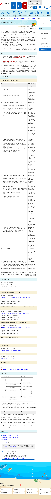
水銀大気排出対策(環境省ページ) (11, 435)
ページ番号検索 (35, 7)
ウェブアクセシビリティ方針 (45, 493)
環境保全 (19, 18)
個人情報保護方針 (30, 492)
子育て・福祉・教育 (14, 16)
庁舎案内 (41, 489)
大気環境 (23, 18)
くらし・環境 (3, 15)
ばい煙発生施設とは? (44, 36)
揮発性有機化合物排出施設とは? (45, 42)
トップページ (8, 18)
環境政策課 (4, 439)
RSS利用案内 (17, 492)
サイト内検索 (30, 7)
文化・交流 (20, 15)
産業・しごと (25, 15)
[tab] (30, 7)
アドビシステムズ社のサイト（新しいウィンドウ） (13, 446)
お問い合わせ (16, 489)
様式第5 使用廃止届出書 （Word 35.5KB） (11, 350)
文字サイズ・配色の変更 (34, 1)
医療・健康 (9, 15)
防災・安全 (37, 15)
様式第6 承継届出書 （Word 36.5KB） (10, 358)
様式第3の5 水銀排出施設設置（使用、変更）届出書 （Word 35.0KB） (16, 297)
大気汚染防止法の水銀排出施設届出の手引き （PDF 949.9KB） (15, 369)
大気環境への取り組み (31, 18)
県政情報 (48, 15)
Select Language (34, 3)
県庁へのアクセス (30, 489)
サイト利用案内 (4, 492)
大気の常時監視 (43, 34)
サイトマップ (3, 489)
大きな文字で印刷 (30, 28)
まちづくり (31, 15)
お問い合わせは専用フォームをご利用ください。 (14, 458)
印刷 (22, 28)
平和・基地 (42, 15)
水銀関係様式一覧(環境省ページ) (11, 437)
